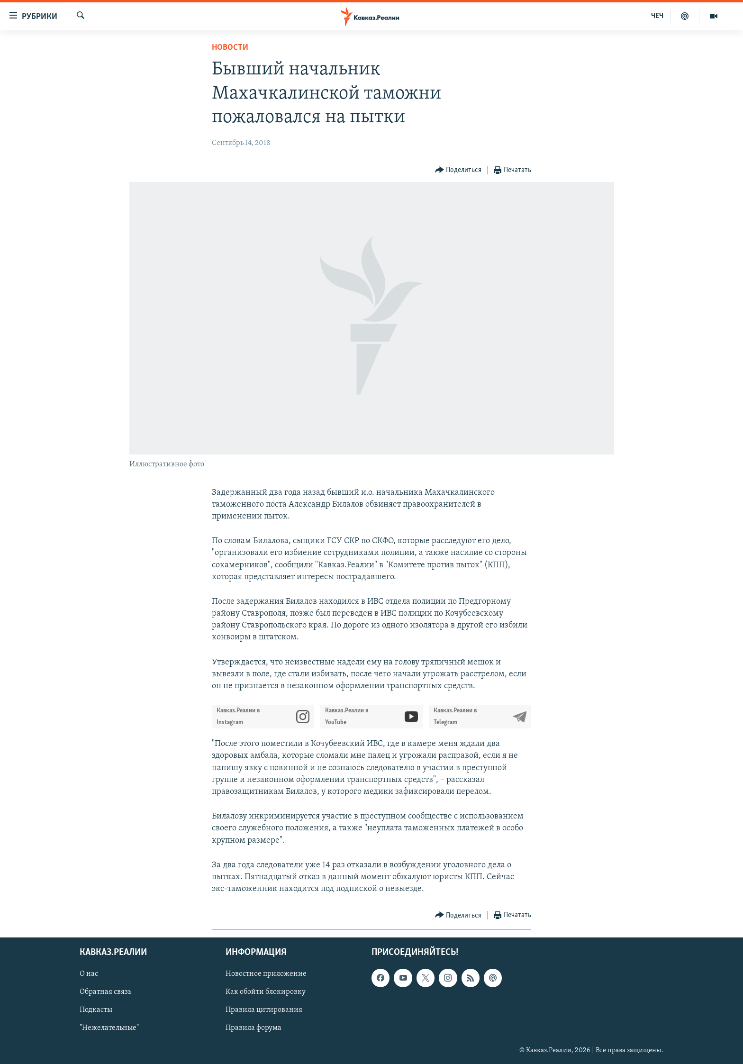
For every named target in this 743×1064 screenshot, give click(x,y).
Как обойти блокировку (266, 992)
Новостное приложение (266, 974)
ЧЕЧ (657, 16)
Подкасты (96, 1010)
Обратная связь (105, 992)
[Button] (458, 170)
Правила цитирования (264, 1010)
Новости (230, 47)
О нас (89, 974)
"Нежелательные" (109, 1028)
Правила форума (253, 1028)
